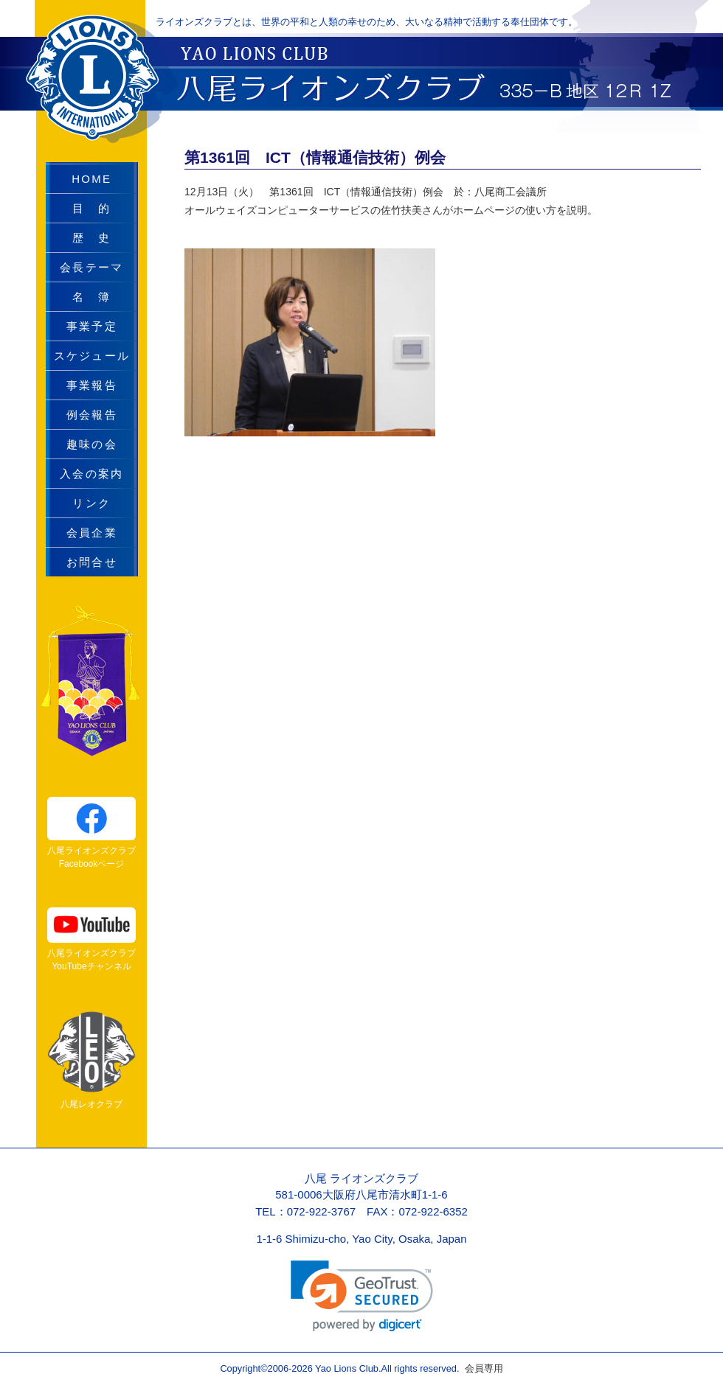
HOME (91, 178)
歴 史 (91, 237)
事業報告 (91, 385)
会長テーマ (91, 267)
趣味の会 (91, 444)
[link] (362, 1296)
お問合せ (91, 562)
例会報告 (91, 414)
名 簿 (91, 296)
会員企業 (91, 532)
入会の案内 (91, 473)
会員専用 (480, 1368)
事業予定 (91, 326)
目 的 (91, 208)
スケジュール (92, 355)
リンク (91, 503)
